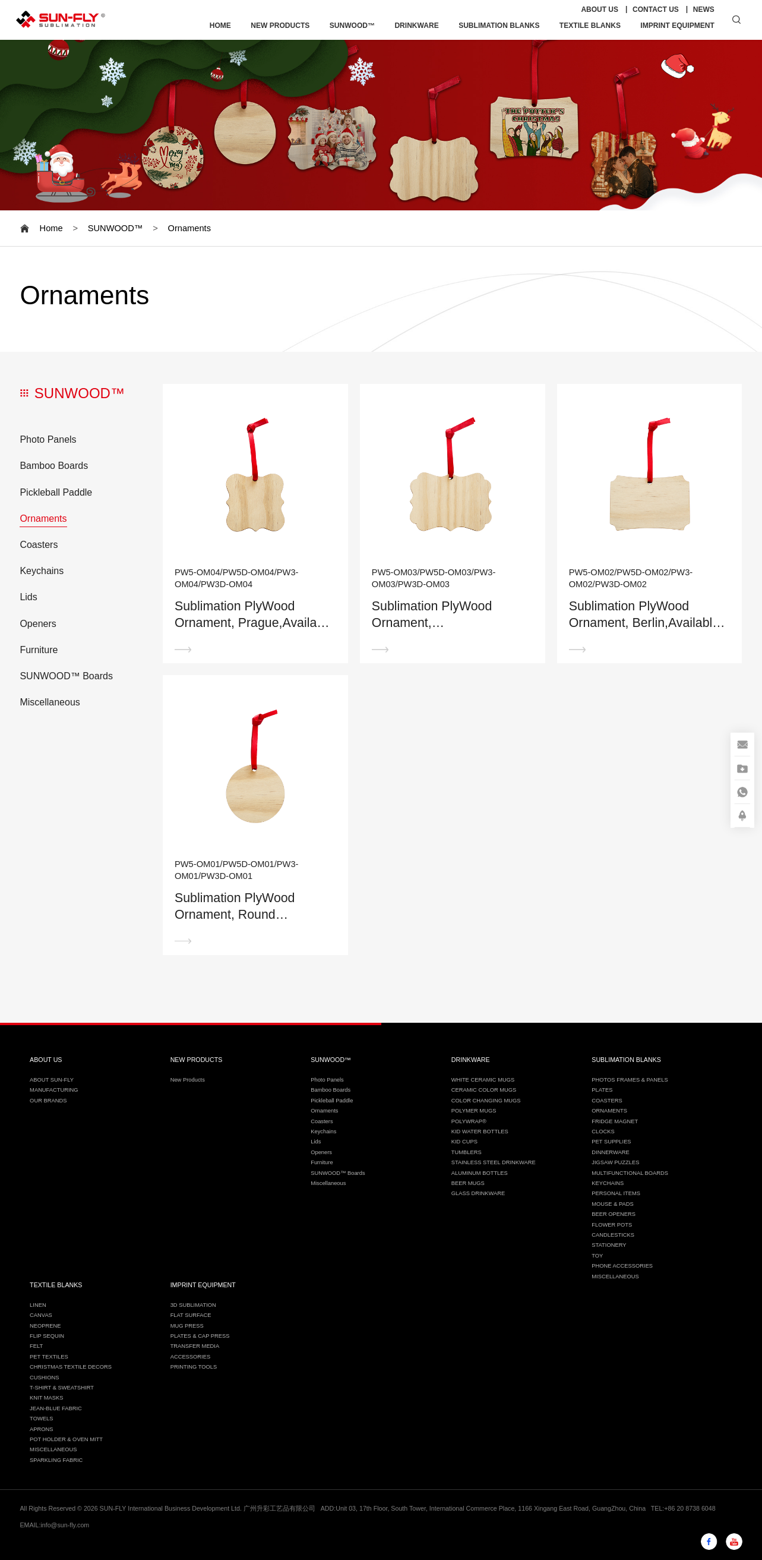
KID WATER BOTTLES (479, 1131)
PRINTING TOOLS (193, 1367)
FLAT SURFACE (190, 1315)
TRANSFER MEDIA (195, 1346)
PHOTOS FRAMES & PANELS (630, 1080)
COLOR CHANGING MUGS (486, 1101)
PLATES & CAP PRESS (200, 1336)
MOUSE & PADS (612, 1204)
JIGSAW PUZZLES (615, 1162)
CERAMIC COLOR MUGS (484, 1090)
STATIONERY (609, 1245)
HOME (220, 25)
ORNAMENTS (609, 1111)
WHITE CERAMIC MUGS (482, 1080)
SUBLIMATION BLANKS (499, 25)
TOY (597, 1256)
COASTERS (607, 1101)
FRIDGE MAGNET (615, 1121)
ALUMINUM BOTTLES (479, 1173)
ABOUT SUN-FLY (52, 1080)
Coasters (39, 545)
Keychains (42, 571)
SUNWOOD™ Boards (66, 676)
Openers (38, 624)
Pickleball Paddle (56, 492)
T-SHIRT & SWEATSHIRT (62, 1388)
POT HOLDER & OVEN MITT (66, 1439)
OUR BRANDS (48, 1101)
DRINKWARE (416, 25)
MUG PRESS (187, 1326)
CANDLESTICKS (613, 1235)
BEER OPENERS (613, 1214)
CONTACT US (656, 9)
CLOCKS (603, 1131)
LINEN (38, 1305)
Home (51, 228)
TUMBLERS (466, 1152)
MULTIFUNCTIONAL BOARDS (630, 1173)
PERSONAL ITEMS (616, 1193)
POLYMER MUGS (474, 1111)
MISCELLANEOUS (615, 1276)
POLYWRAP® (468, 1121)
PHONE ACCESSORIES (622, 1266)
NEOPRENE (45, 1326)
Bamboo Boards (54, 466)
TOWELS (41, 1419)
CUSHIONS (44, 1378)
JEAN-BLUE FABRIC (56, 1408)
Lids (28, 597)
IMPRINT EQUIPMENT (677, 25)
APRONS (41, 1429)
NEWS (703, 9)
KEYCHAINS (608, 1183)
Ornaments (189, 228)
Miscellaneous (50, 702)
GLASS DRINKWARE (478, 1193)
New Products (187, 1080)
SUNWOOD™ (352, 25)
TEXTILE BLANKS (590, 25)
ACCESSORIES (190, 1357)
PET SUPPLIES (611, 1142)
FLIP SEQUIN (47, 1336)
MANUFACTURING (54, 1090)
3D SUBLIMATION (193, 1305)
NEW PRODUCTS (280, 25)
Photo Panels (48, 439)
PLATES (602, 1090)
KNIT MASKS (46, 1398)
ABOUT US (599, 9)
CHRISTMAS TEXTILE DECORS (71, 1367)
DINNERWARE (610, 1152)
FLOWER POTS (612, 1225)
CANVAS (41, 1315)
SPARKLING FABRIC (56, 1460)
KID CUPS (464, 1142)
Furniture (39, 650)
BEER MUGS (468, 1183)
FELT (36, 1346)
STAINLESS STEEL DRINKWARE (493, 1162)
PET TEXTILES (49, 1357)
